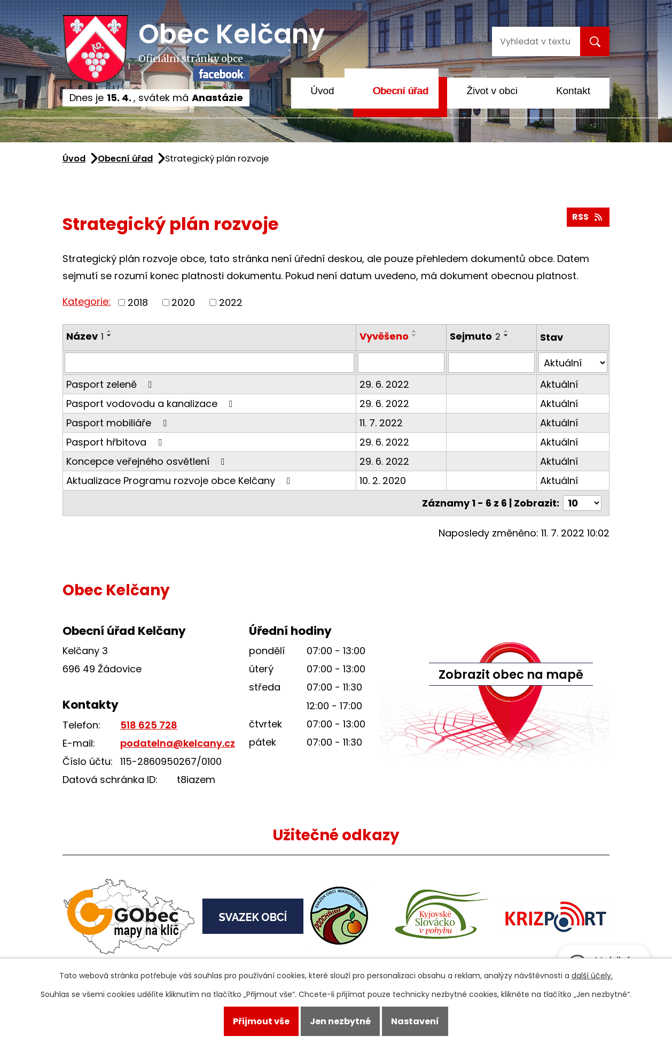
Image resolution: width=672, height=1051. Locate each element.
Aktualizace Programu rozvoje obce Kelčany (180, 480)
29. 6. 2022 (384, 384)
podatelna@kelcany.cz (177, 743)
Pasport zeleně (111, 384)
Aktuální (559, 384)
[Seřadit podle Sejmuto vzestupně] (506, 331)
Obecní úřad (400, 90)
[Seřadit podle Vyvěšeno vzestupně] (414, 331)
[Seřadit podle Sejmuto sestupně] (506, 335)
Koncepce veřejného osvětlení (147, 461)
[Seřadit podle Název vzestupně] (109, 331)
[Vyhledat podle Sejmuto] (491, 362)
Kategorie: (86, 301)
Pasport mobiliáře (118, 422)
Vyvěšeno (384, 336)
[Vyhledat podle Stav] (572, 362)
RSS (588, 217)
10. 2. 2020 (383, 480)
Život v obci (492, 90)
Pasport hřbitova (116, 442)
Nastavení (415, 1021)
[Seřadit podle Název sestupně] (109, 335)
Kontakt (573, 90)
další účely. (592, 975)
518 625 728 (148, 725)
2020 (183, 302)
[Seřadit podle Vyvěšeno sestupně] (414, 335)
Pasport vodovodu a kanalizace (151, 403)
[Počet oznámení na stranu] (582, 503)
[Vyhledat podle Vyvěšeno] (401, 362)
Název (85, 336)
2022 (231, 302)
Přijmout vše (261, 1021)
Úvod (322, 90)
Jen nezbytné (340, 1021)
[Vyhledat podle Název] (209, 362)
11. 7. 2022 (381, 422)
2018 (138, 302)
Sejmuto (475, 336)
